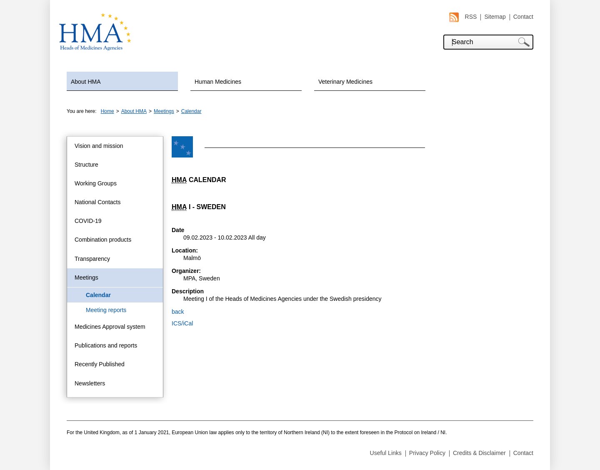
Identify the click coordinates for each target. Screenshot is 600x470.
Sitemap (494, 16)
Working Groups (96, 183)
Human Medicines (218, 81)
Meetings (164, 111)
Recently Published (100, 364)
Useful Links (386, 453)
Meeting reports (106, 310)
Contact (523, 16)
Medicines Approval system (110, 326)
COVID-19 (88, 221)
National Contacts (98, 202)
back (178, 311)
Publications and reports (106, 345)
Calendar (191, 111)
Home (107, 111)
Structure (86, 164)
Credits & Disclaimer (479, 453)
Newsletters (90, 383)
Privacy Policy (427, 453)
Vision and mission (99, 145)
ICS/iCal (182, 323)
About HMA (86, 81)
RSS (463, 16)
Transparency (92, 258)
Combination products (103, 239)
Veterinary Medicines (345, 81)
